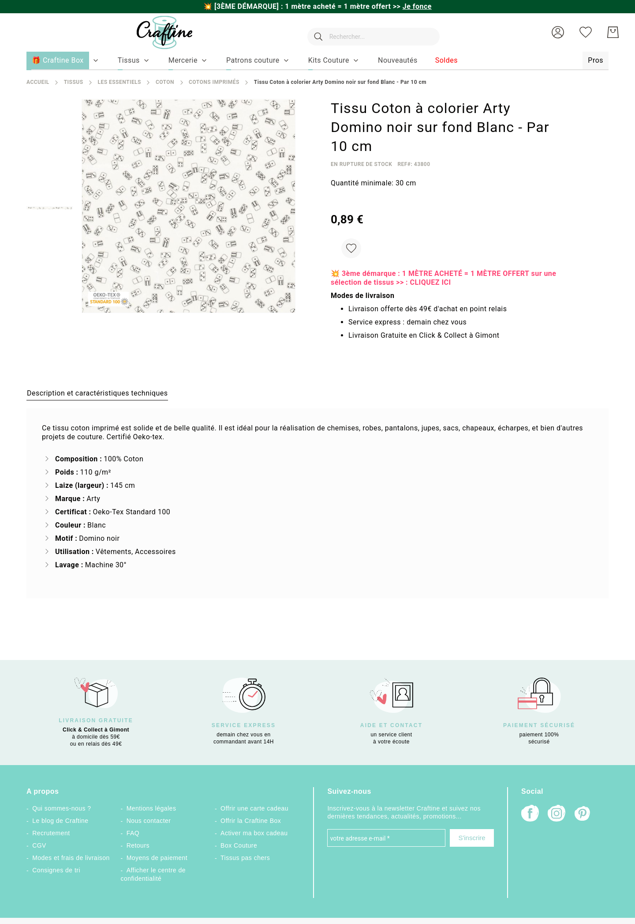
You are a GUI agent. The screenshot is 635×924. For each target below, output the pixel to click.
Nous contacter (149, 820)
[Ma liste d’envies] (585, 32)
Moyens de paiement (157, 857)
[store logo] (155, 32)
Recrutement (51, 833)
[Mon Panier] (613, 32)
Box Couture (238, 845)
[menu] (317, 61)
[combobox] (369, 32)
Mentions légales (151, 808)
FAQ (133, 833)
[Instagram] (556, 814)
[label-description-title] (97, 393)
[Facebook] (530, 814)
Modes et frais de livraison (71, 857)
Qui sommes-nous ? (61, 808)
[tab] (97, 393)
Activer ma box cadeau (254, 833)
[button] (558, 32)
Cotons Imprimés (214, 82)
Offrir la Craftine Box (250, 820)
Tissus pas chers (245, 857)
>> (412, 6)
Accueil (37, 82)
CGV (39, 845)
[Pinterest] (583, 814)
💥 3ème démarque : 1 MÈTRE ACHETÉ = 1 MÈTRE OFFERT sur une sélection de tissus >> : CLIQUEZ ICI (443, 278)
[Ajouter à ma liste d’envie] (351, 248)
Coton (165, 82)
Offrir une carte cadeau (254, 808)
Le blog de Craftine (60, 820)
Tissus (73, 82)
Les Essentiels (119, 82)
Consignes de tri (56, 870)
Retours (138, 845)
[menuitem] (129, 60)
